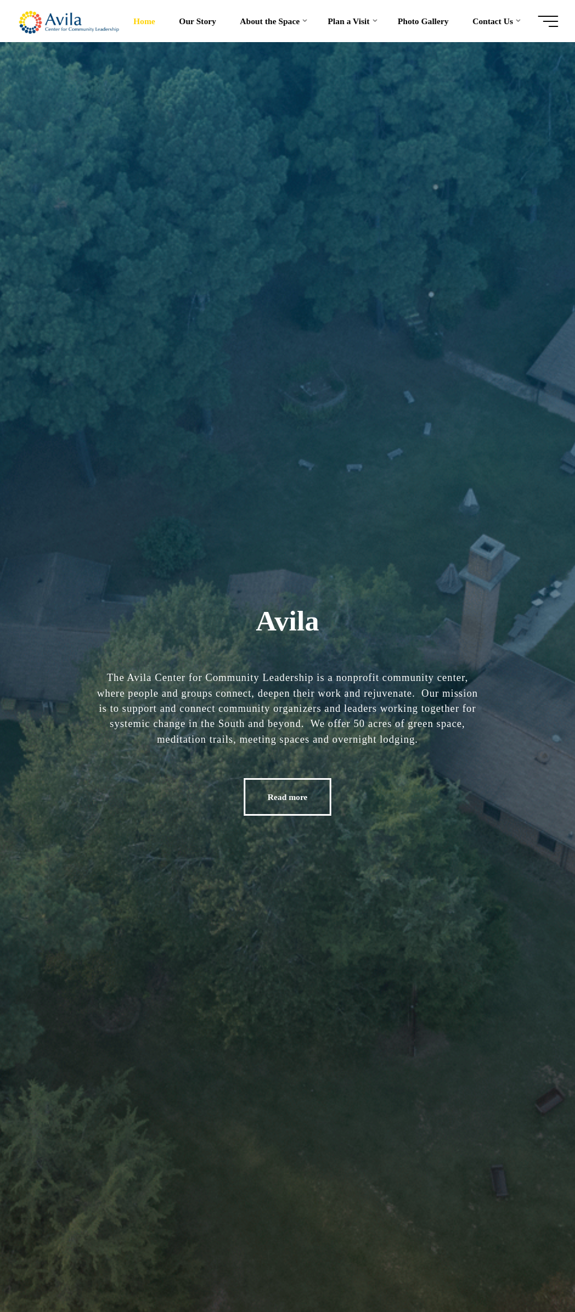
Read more (288, 797)
